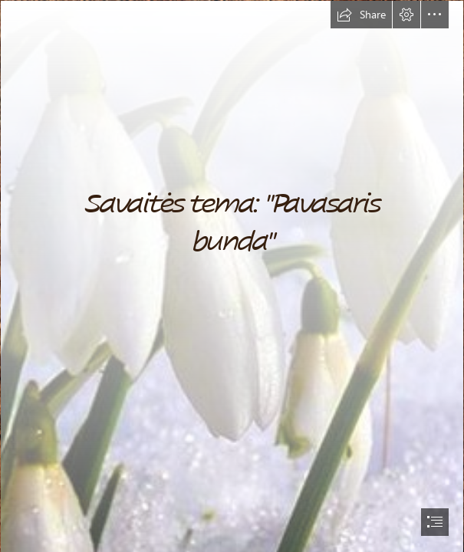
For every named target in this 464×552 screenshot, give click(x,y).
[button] (361, 14)
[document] (232, 276)
